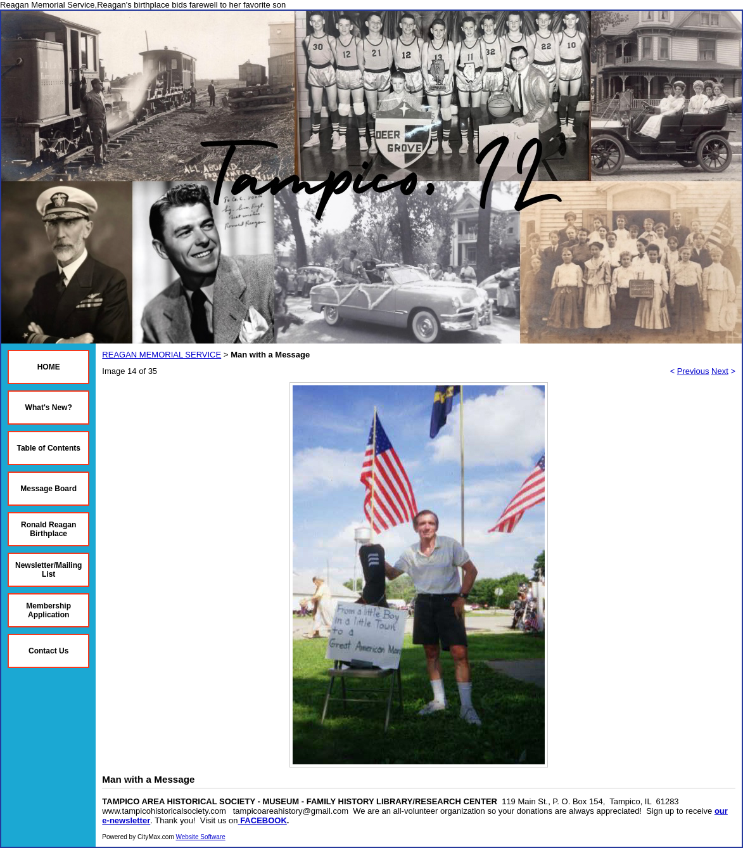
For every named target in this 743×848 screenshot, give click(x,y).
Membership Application (48, 610)
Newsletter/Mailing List (48, 570)
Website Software (200, 836)
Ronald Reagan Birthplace (48, 529)
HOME (48, 367)
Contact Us (48, 650)
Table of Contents (48, 448)
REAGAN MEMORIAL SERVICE (161, 354)
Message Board (48, 488)
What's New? (48, 407)
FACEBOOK (263, 820)
